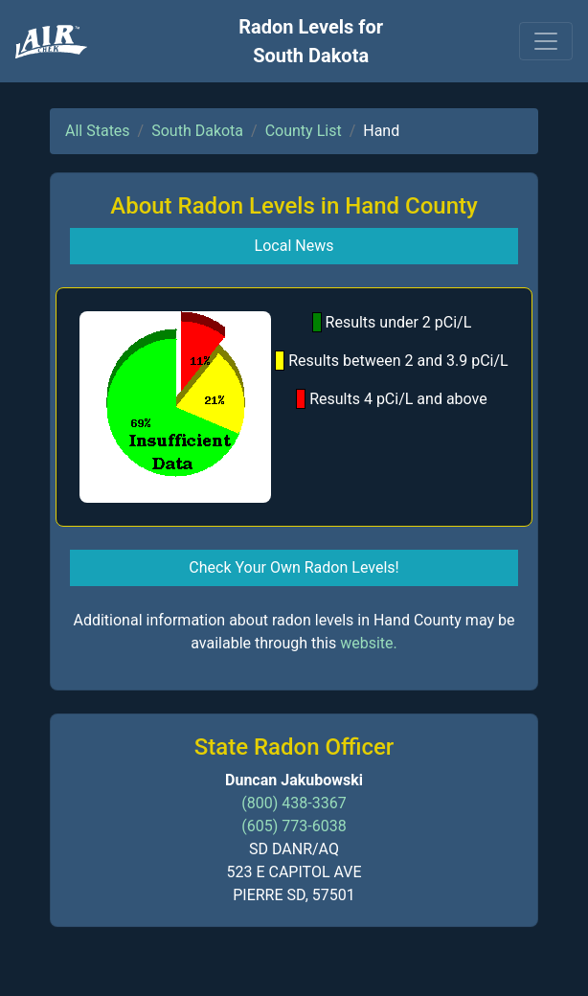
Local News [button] (294, 246)
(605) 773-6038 (293, 826)
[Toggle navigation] (546, 41)
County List (303, 131)
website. (368, 643)
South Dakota (197, 131)
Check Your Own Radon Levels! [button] (293, 567)
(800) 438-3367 (293, 803)
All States (97, 131)
